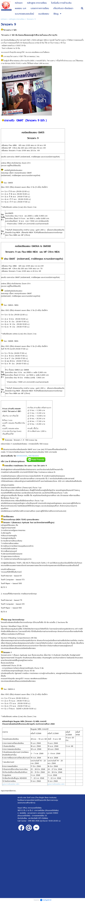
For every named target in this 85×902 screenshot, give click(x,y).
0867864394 (33, 456)
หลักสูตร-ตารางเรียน (17, 19)
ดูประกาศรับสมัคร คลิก (10, 784)
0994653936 (21, 456)
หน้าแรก (4, 19)
